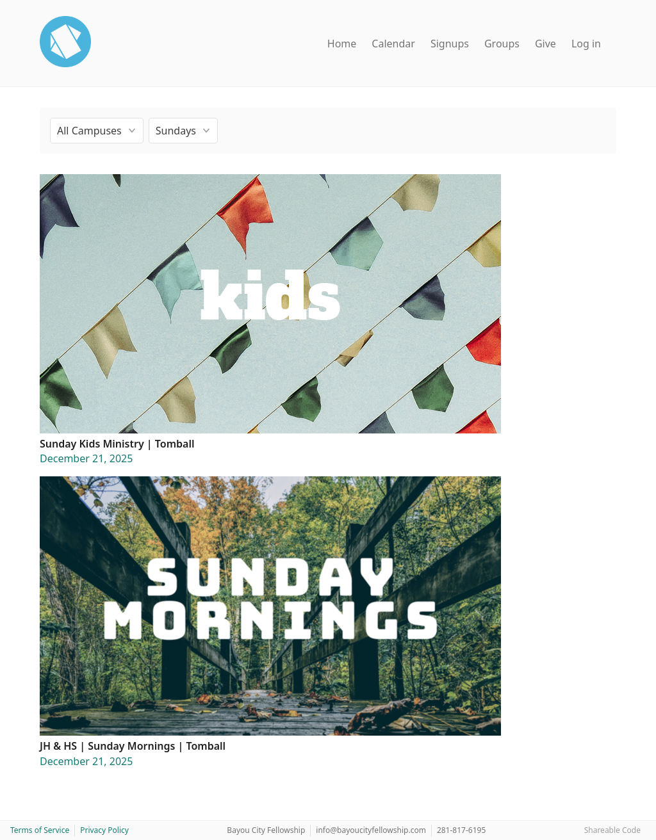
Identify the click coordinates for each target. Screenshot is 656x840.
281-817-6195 (461, 830)
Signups (449, 43)
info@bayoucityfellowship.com (371, 830)
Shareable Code (612, 830)
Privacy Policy (104, 830)
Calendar (393, 43)
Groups (502, 43)
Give (545, 43)
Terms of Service (39, 830)
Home (342, 43)
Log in (586, 43)
